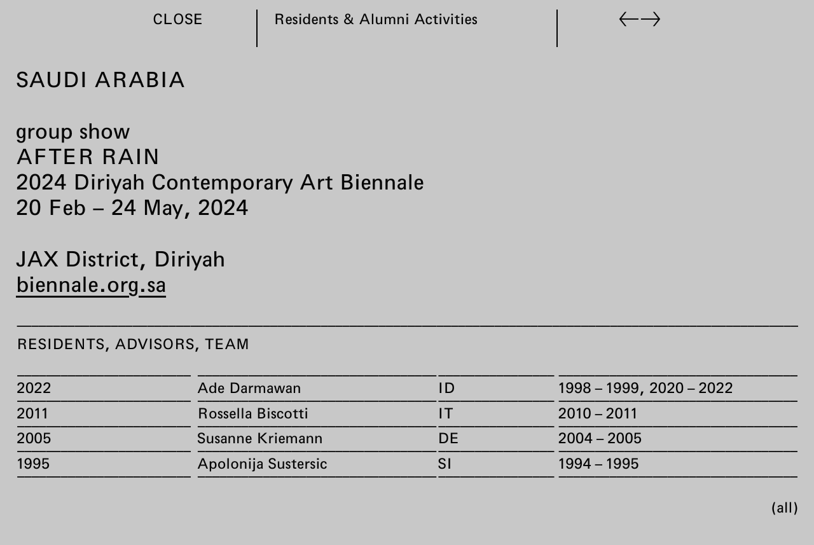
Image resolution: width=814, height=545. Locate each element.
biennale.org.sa (91, 283)
